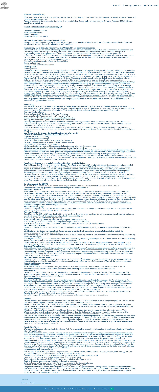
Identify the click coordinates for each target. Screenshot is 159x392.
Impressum (24, 379)
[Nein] (156, 389)
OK (112, 389)
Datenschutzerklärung (28, 383)
